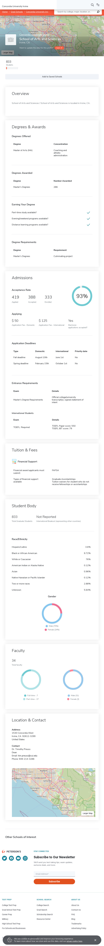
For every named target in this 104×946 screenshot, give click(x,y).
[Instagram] (25, 858)
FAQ (73, 914)
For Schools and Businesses (13, 928)
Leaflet (71, 17)
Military (5, 919)
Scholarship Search (45, 914)
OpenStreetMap (85, 17)
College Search (43, 905)
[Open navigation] (98, 4)
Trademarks (76, 924)
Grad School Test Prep (11, 910)
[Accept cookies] (93, 940)
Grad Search (42, 910)
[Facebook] (11, 858)
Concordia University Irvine (38, 11)
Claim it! (59, 48)
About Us (75, 905)
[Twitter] (4, 858)
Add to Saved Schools (52, 76)
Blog (73, 919)
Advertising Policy (78, 928)
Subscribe (54, 881)
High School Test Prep (11, 924)
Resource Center (44, 919)
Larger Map (8, 52)
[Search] (92, 4)
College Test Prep (9, 905)
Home (5, 11)
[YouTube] (18, 858)
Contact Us (76, 910)
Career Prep (7, 914)
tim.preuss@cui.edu (27, 755)
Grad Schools (17, 11)
